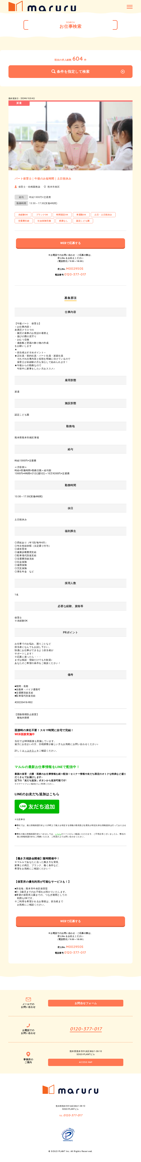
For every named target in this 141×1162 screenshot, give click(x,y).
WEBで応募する (70, 243)
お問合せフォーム (86, 1003)
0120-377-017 (75, 274)
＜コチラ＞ (30, 750)
